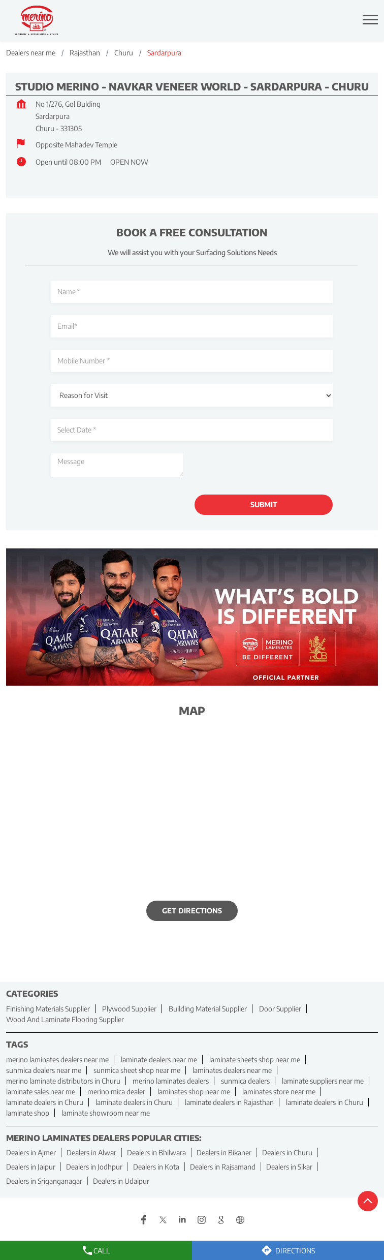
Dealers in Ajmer (31, 1152)
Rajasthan (85, 52)
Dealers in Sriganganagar (44, 1181)
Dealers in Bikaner (224, 1152)
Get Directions (192, 910)
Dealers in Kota (156, 1166)
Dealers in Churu (287, 1152)
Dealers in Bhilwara (156, 1152)
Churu (123, 52)
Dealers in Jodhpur (94, 1166)
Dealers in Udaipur (121, 1181)
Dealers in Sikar (289, 1166)
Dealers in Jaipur (30, 1166)
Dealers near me (30, 52)
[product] (192, 395)
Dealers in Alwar (91, 1152)
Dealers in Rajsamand (222, 1166)
